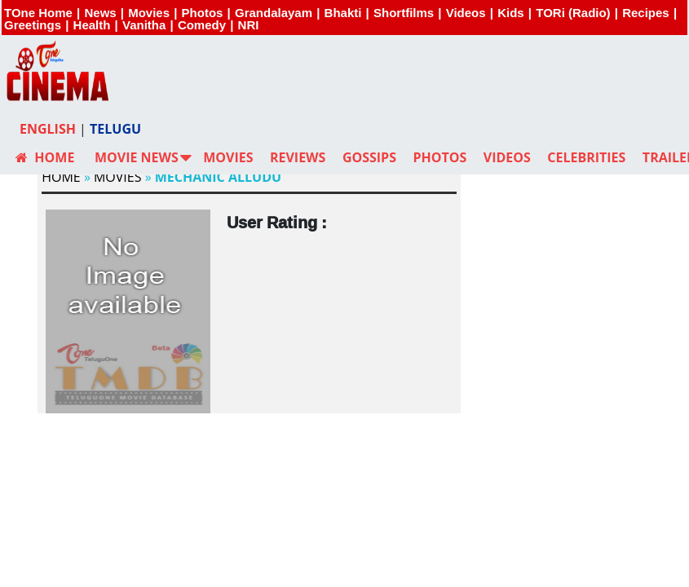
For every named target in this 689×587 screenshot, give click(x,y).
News (100, 13)
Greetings (32, 25)
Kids (510, 13)
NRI (248, 25)
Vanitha (144, 25)
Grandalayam (273, 13)
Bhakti (343, 13)
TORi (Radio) (573, 13)
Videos (466, 13)
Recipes (645, 13)
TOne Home (38, 13)
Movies (149, 13)
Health (92, 25)
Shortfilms (403, 13)
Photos (202, 13)
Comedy (202, 25)
